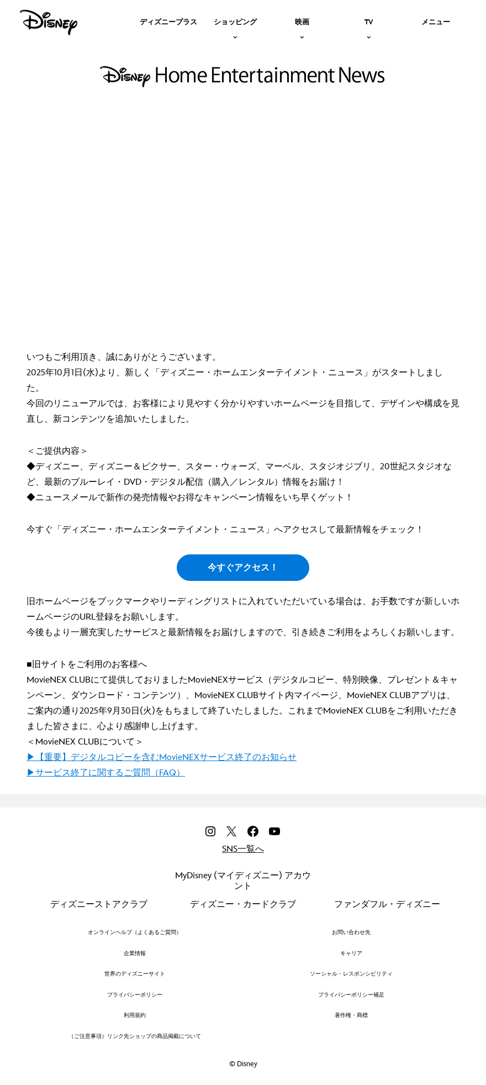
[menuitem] (168, 21)
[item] (235, 21)
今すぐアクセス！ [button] (243, 568)
